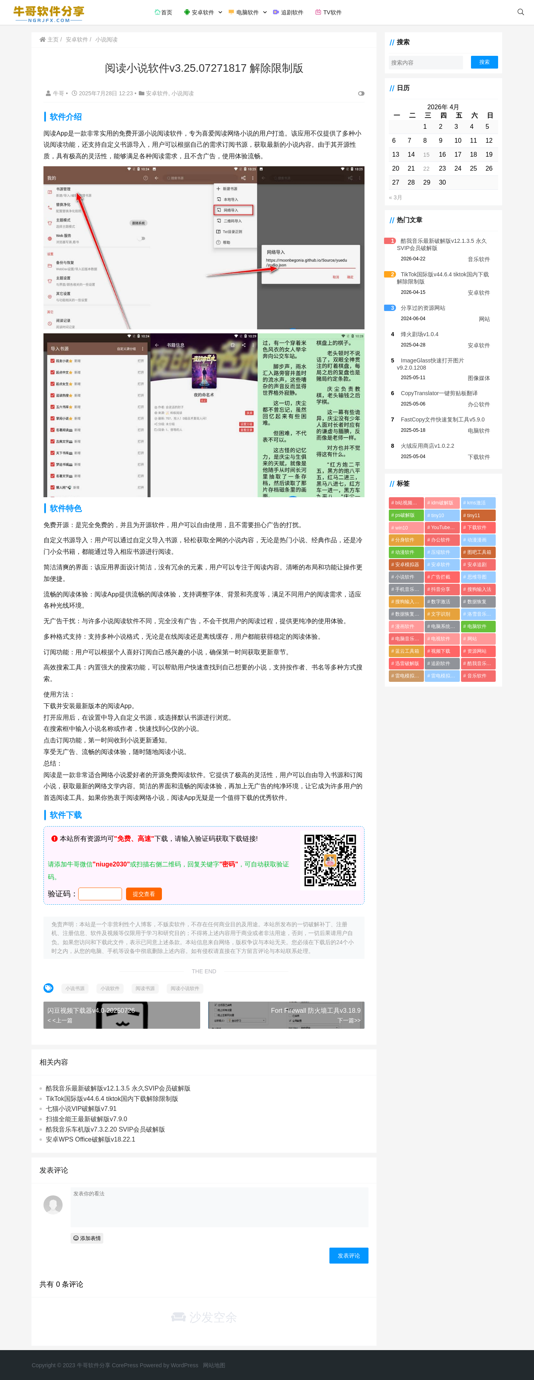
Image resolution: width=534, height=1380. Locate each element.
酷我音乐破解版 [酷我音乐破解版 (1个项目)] (480, 663)
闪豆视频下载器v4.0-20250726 (92, 1007)
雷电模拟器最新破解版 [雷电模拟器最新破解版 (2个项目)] (407, 676)
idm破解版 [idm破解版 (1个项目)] (440, 503)
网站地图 (214, 1361)
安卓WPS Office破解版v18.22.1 (91, 1135)
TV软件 (328, 12)
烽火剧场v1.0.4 (417, 334)
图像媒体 (479, 378)
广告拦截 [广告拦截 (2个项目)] (439, 577)
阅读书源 (146, 985)
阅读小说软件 (185, 985)
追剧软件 (287, 12)
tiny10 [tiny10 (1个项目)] (436, 515)
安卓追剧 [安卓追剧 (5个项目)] (475, 564)
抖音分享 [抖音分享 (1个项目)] (439, 589)
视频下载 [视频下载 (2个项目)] (439, 651)
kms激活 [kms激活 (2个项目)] (475, 503)
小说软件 (110, 985)
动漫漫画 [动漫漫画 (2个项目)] (475, 540)
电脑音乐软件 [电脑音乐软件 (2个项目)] (407, 639)
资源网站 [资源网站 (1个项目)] (475, 651)
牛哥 (57, 93)
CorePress (125, 1361)
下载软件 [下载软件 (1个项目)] (475, 527)
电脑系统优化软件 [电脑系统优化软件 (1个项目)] (444, 626)
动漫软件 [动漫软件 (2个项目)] (402, 552)
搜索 (484, 62)
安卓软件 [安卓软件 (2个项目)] (439, 564)
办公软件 (479, 404)
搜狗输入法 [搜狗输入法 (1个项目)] (478, 589)
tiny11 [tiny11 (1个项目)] (472, 515)
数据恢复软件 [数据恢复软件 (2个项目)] (407, 614)
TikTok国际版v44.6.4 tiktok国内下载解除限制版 (113, 1095)
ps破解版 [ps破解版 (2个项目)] (402, 515)
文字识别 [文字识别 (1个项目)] (439, 614)
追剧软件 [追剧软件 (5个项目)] (439, 663)
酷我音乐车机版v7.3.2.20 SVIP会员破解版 (106, 1125)
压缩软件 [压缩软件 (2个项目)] (439, 552)
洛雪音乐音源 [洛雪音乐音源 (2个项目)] (480, 614)
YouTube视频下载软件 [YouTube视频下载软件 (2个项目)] (444, 527)
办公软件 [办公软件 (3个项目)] (439, 540)
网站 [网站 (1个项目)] (471, 639)
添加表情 (87, 1235)
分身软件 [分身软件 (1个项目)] (402, 540)
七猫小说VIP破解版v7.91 (82, 1105)
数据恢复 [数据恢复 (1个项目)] (475, 601)
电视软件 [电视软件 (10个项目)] (439, 639)
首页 (163, 12)
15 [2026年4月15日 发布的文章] (425, 155)
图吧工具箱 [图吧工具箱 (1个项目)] (478, 552)
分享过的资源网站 (420, 308)
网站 (484, 319)
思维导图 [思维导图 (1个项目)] (475, 577)
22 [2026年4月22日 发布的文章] (425, 168)
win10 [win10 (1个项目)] (399, 528)
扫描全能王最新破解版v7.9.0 (87, 1115)
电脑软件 (243, 12)
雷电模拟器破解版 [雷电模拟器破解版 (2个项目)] (444, 676)
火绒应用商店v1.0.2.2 (425, 446)
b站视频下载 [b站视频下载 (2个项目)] (406, 503)
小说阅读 (107, 39)
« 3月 (393, 197)
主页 (49, 39)
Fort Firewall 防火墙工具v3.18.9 (313, 1007)
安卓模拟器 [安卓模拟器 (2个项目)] (405, 564)
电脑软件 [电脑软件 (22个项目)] (475, 626)
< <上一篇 (60, 1017)
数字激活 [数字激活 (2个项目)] (439, 601)
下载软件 (479, 457)
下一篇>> (346, 1017)
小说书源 (75, 985)
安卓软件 (199, 12)
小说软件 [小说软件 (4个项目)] (402, 577)
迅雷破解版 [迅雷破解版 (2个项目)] (405, 663)
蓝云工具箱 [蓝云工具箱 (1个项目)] (405, 651)
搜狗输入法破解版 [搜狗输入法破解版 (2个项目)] (407, 601)
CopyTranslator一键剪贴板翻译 (436, 393)
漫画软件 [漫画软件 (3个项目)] (402, 626)
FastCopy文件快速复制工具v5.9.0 (440, 419)
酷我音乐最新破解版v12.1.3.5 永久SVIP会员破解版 (119, 1084)
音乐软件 (479, 259)
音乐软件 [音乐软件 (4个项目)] (475, 676)
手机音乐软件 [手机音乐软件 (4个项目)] (407, 589)
